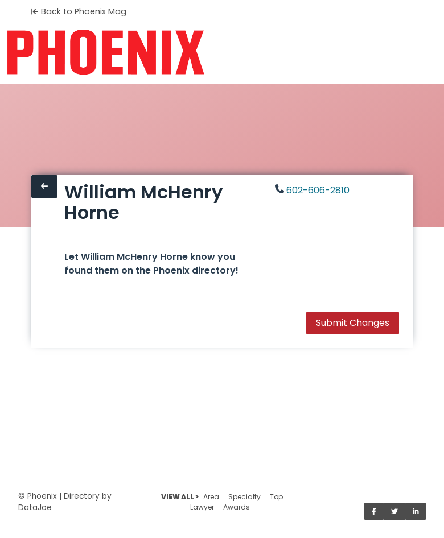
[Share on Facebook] (374, 511)
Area (211, 497)
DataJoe (35, 507)
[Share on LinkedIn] (415, 511)
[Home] (105, 52)
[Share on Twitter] (394, 511)
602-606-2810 (318, 190)
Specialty (244, 497)
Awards (236, 507)
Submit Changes (352, 322)
